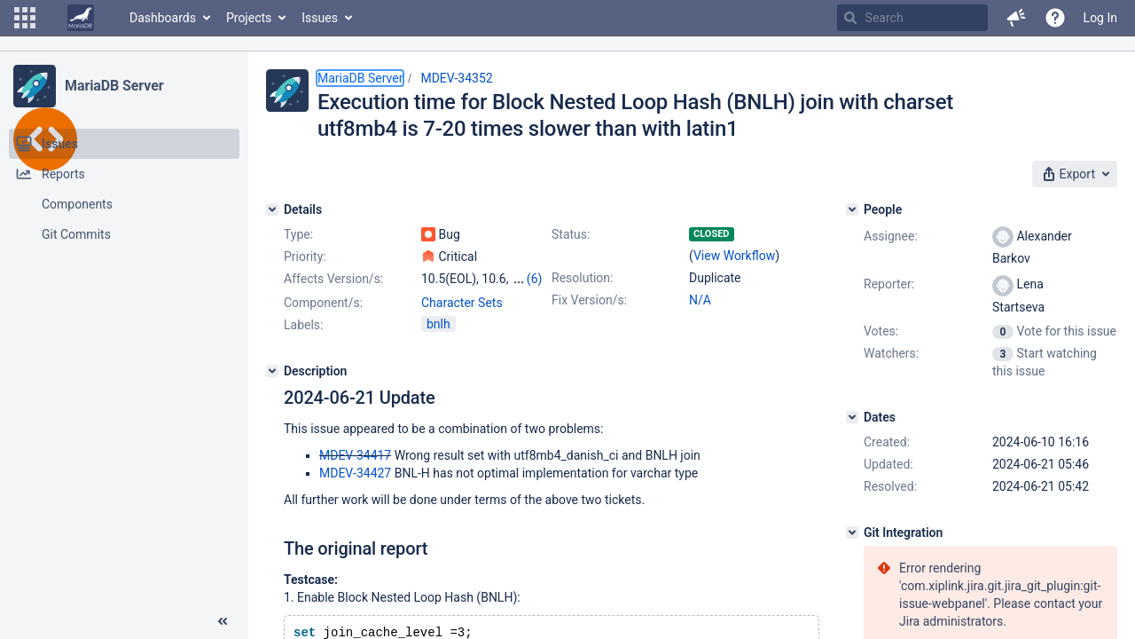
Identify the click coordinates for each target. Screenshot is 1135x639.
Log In (1100, 18)
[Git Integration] (852, 532)
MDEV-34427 (355, 473)
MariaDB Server (114, 85)
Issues (319, 18)
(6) (535, 279)
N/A (700, 300)
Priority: (305, 256)
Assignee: (891, 236)
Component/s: (323, 303)
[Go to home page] (81, 18)
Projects (248, 18)
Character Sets (462, 303)
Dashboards (162, 18)
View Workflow (734, 255)
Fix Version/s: (589, 300)
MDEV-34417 (355, 455)
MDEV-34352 (456, 78)
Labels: (303, 325)
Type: (298, 234)
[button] (25, 18)
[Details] (272, 209)
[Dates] (852, 417)
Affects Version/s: (333, 279)
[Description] (272, 371)
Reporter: (889, 284)
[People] (852, 209)
